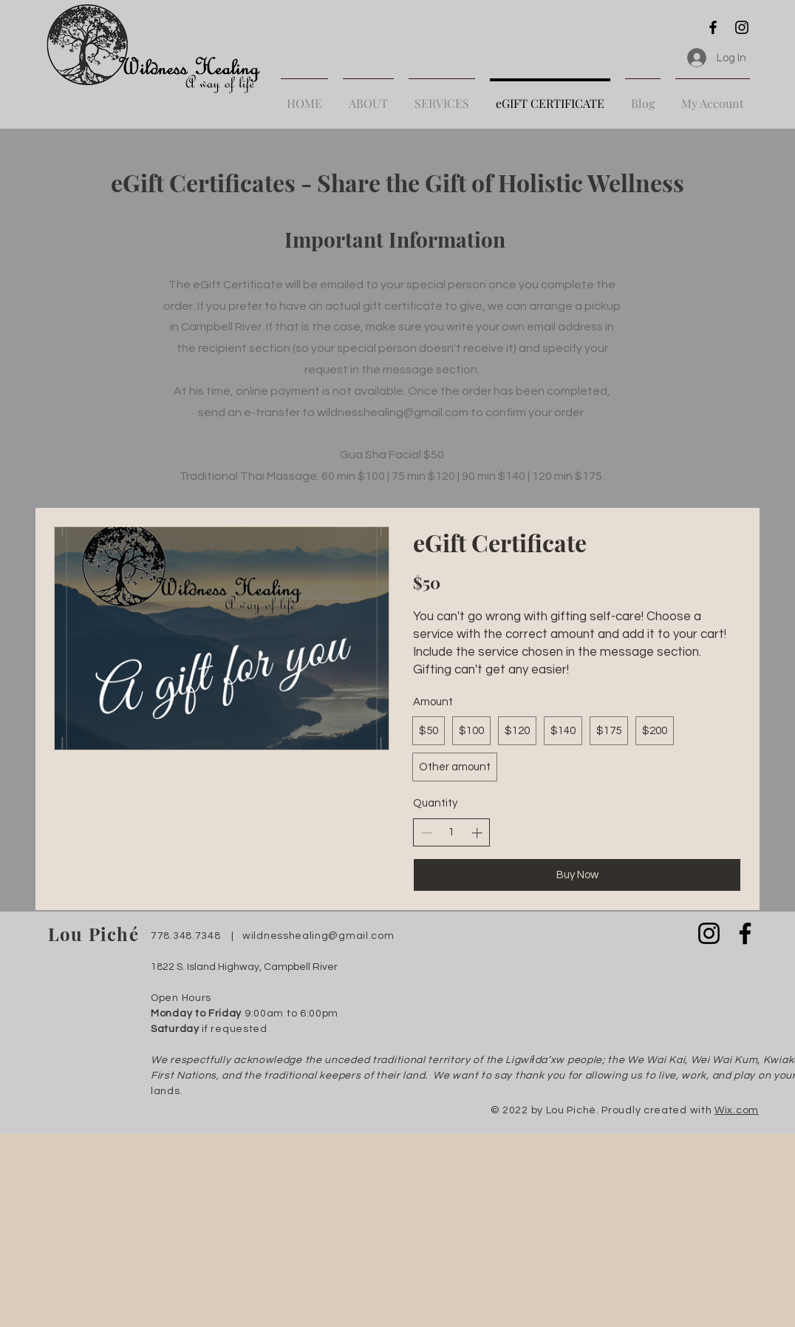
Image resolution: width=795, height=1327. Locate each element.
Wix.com (736, 1110)
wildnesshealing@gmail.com (392, 412)
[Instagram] (742, 27)
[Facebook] (713, 27)
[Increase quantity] (476, 832)
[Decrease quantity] (426, 832)
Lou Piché (93, 934)
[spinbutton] (451, 832)
